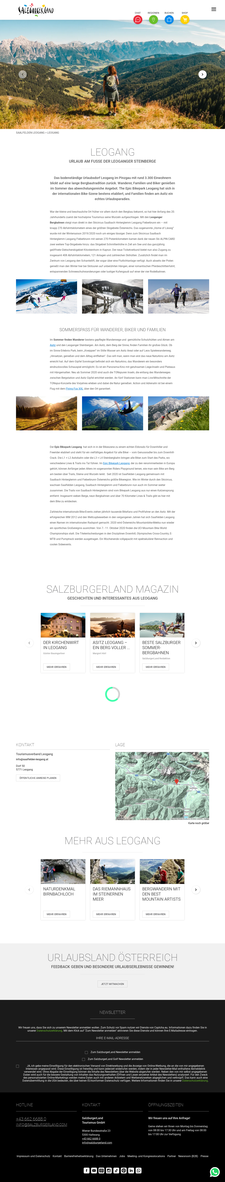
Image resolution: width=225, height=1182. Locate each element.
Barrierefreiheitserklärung (78, 1156)
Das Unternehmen (106, 1156)
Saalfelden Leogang (30, 132)
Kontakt (57, 1156)
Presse (204, 1156)
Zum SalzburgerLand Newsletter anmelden (115, 1052)
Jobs (122, 1156)
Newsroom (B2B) (188, 1156)
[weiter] (202, 74)
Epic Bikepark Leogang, (116, 463)
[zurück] (22, 74)
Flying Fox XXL (74, 388)
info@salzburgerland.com (97, 1142)
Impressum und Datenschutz (33, 1156)
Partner (171, 1156)
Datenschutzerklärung (49, 1030)
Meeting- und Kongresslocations (146, 1156)
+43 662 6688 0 (91, 1138)
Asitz (53, 345)
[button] (137, 19)
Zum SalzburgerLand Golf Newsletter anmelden (115, 1059)
